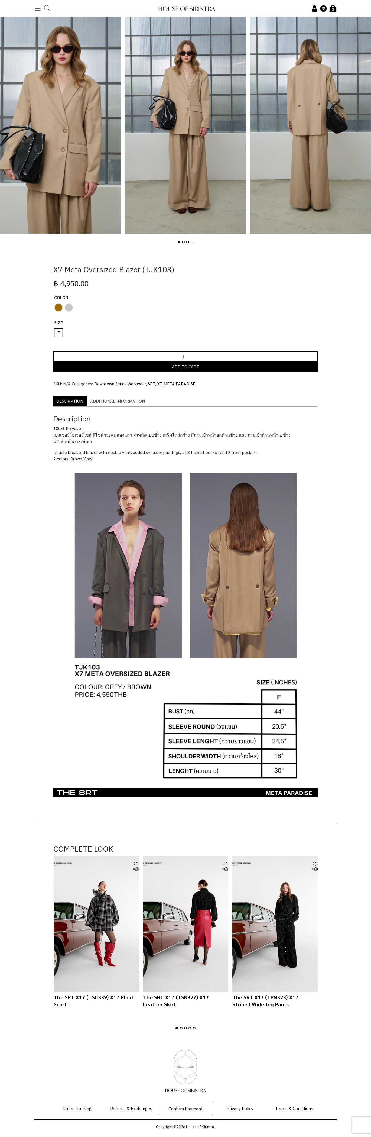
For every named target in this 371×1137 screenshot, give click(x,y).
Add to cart (185, 366)
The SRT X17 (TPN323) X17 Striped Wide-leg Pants (265, 1001)
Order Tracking (77, 1109)
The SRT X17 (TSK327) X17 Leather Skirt (176, 1001)
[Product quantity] (185, 356)
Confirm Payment (185, 1109)
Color (61, 297)
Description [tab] (69, 401)
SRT (151, 383)
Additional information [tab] (117, 401)
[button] (179, 242)
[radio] (58, 307)
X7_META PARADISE (176, 383)
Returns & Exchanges (131, 1109)
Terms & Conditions (294, 1109)
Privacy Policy (240, 1109)
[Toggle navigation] (37, 8)
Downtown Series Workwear (120, 383)
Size (58, 322)
